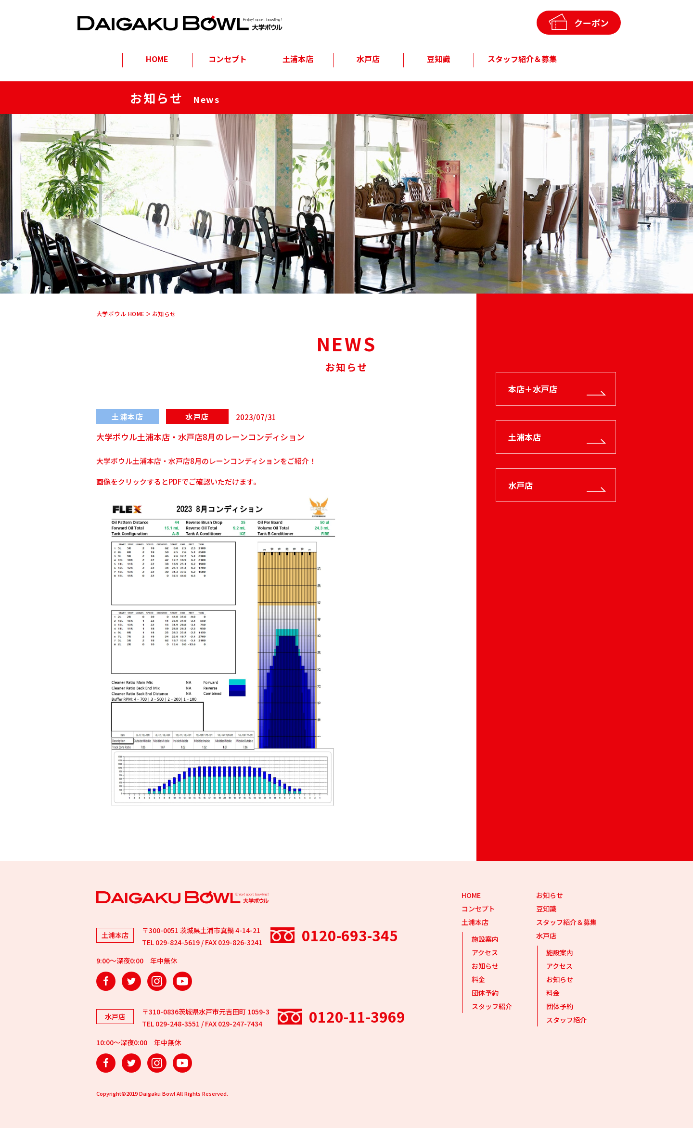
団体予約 (485, 993)
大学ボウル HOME (120, 313)
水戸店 (368, 58)
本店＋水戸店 (532, 389)
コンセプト (227, 58)
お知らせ (485, 966)
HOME (157, 58)
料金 (478, 979)
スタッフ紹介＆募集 (522, 58)
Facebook (106, 981)
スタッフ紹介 (492, 1006)
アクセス (485, 952)
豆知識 (438, 58)
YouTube (182, 981)
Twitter (131, 981)
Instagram (157, 981)
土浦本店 (297, 58)
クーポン (591, 22)
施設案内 (485, 939)
